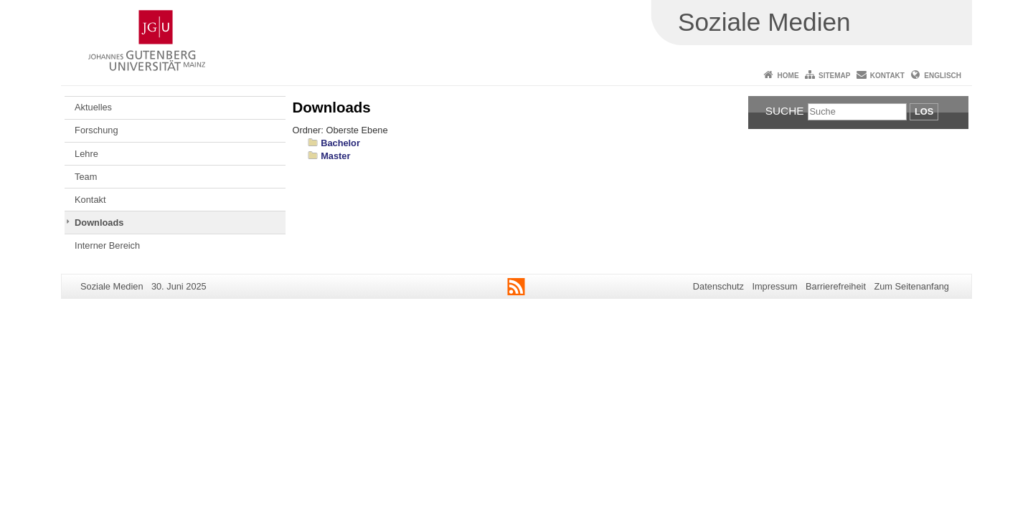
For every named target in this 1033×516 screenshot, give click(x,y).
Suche (784, 111)
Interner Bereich (107, 245)
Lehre (86, 153)
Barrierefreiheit (836, 286)
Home (788, 76)
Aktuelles (93, 107)
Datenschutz (718, 286)
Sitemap (834, 76)
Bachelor (340, 143)
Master (335, 155)
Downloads (99, 222)
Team (86, 176)
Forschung (96, 130)
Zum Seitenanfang (911, 286)
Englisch (942, 76)
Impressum (774, 286)
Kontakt (887, 76)
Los (924, 111)
